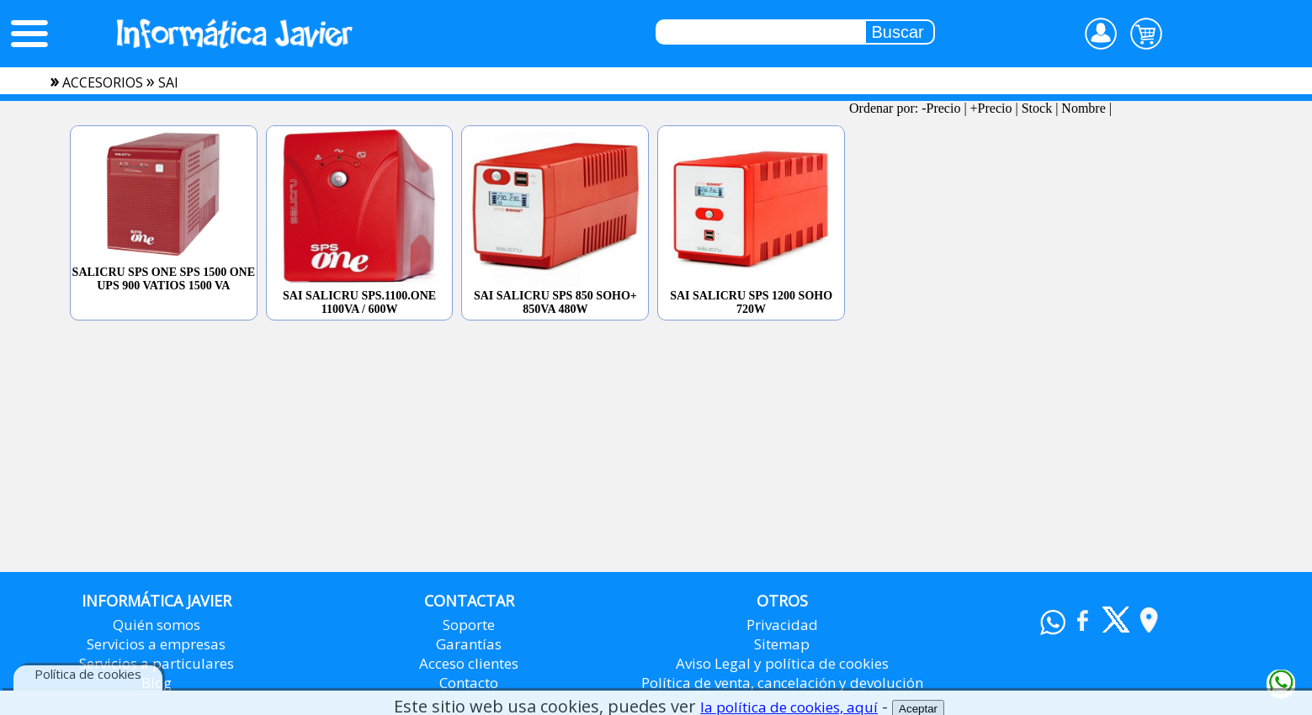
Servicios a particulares (156, 663)
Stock (1037, 108)
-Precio (941, 108)
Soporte (469, 624)
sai (168, 82)
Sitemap (782, 644)
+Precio (991, 108)
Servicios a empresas (156, 644)
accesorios (102, 82)
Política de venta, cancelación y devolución (782, 682)
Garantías (469, 644)
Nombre (1083, 108)
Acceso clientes (468, 663)
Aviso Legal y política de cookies (782, 663)
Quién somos (156, 624)
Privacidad (782, 624)
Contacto (468, 682)
